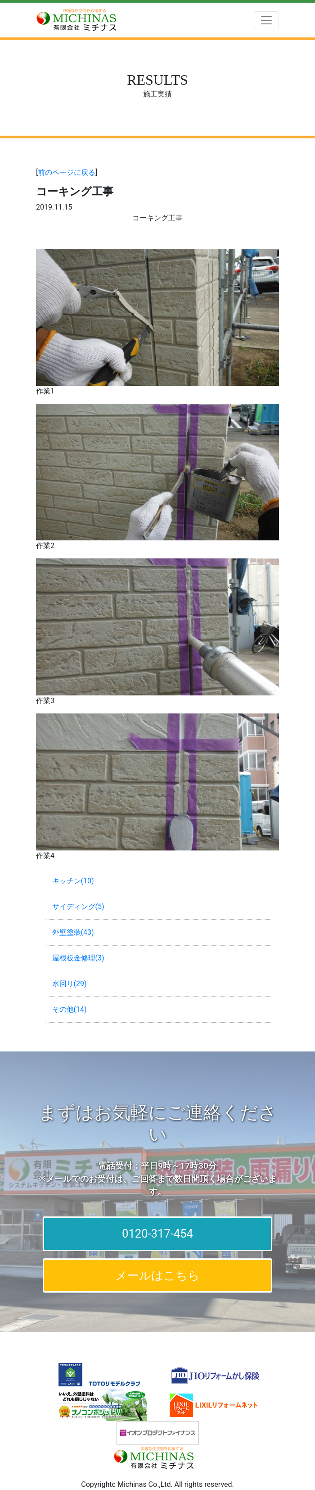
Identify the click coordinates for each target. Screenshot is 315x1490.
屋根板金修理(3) (78, 958)
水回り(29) (69, 983)
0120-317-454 (157, 1233)
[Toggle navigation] (266, 20)
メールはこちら (157, 1275)
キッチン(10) (73, 881)
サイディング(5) (78, 906)
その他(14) (69, 1009)
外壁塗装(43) (73, 932)
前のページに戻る (66, 172)
